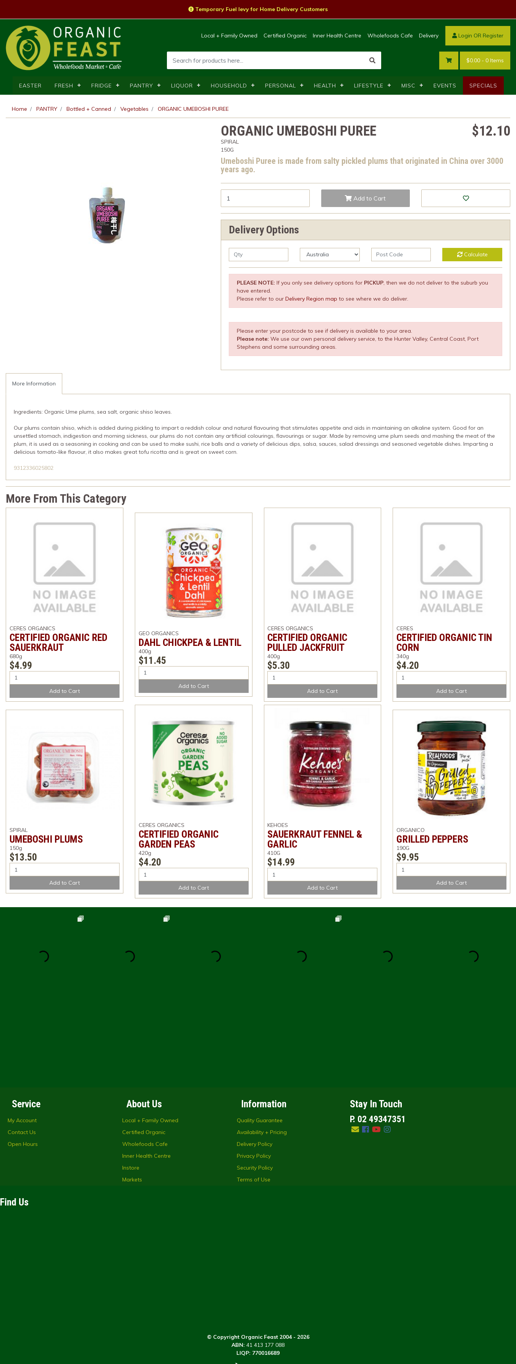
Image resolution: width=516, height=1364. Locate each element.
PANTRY (141, 85)
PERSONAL (280, 85)
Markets (132, 1093)
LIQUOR (182, 85)
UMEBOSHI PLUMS (46, 839)
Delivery (428, 35)
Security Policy (255, 1081)
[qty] (259, 254)
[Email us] (355, 1043)
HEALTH (325, 85)
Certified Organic (285, 35)
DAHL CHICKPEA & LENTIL (190, 642)
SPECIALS (483, 85)
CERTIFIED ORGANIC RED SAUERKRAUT (58, 642)
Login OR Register (477, 35)
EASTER (30, 85)
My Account (22, 1034)
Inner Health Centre (337, 35)
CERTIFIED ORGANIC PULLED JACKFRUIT (307, 642)
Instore (130, 1081)
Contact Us (22, 1046)
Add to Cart (365, 198)
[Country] (330, 254)
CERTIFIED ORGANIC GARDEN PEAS (178, 839)
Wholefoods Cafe (390, 35)
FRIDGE (101, 85)
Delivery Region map (311, 298)
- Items (485, 61)
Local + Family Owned (229, 35)
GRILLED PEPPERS (432, 839)
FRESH (64, 85)
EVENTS (445, 85)
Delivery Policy (254, 1058)
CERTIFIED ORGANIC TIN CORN (444, 642)
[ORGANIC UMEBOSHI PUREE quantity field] (265, 198)
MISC (408, 85)
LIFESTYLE (368, 85)
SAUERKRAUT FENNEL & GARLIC (314, 839)
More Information (34, 383)
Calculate (472, 254)
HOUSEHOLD (229, 85)
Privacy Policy (254, 1069)
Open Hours (23, 1058)
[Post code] (401, 254)
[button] (465, 198)
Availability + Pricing (262, 1046)
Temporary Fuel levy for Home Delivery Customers (258, 9)
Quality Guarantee (260, 1034)
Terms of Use (253, 1093)
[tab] (34, 383)
